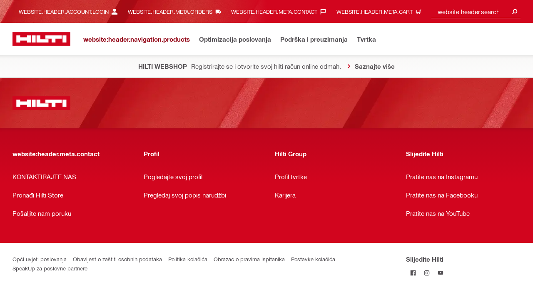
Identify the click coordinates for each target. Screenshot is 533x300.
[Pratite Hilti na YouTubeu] (440, 273)
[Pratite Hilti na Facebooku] (413, 273)
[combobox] (476, 11)
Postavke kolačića (313, 259)
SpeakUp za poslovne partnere (49, 268)
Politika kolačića (187, 259)
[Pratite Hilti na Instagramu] (426, 273)
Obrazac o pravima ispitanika (249, 259)
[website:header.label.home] (41, 39)
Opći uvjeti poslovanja (39, 259)
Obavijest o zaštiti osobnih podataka (117, 259)
